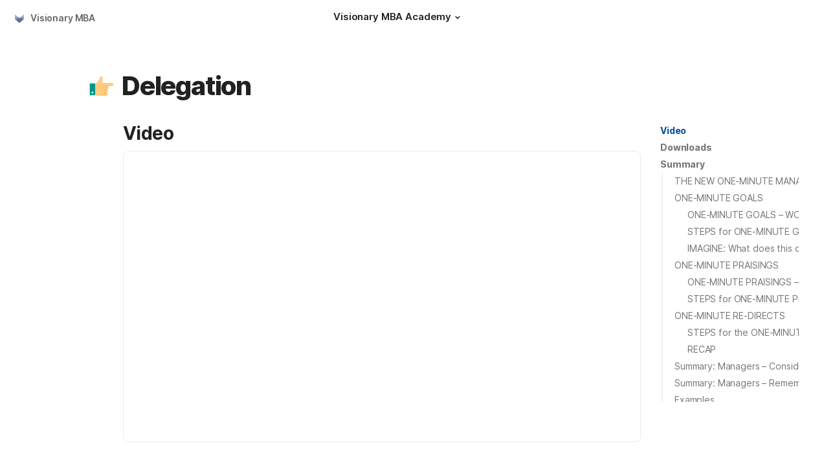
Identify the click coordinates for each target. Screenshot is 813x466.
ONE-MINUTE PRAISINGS (726, 265)
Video (673, 130)
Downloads (686, 147)
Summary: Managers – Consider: (742, 366)
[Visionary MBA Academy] (398, 18)
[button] (457, 17)
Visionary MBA (62, 17)
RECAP (701, 349)
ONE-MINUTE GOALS (718, 197)
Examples (694, 399)
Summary (682, 164)
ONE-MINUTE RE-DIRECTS (729, 315)
